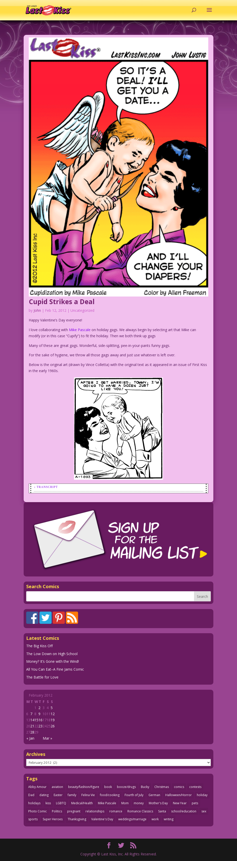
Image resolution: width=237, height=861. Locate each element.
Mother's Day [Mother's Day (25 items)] (158, 803)
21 (32, 726)
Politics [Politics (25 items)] (57, 811)
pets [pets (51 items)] (195, 803)
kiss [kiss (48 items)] (48, 803)
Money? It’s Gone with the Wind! (52, 661)
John (37, 310)
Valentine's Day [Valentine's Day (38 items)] (102, 819)
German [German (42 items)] (154, 795)
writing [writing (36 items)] (168, 819)
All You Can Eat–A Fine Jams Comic (55, 669)
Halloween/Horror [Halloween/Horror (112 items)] (178, 795)
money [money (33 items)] (139, 803)
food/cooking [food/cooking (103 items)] (110, 795)
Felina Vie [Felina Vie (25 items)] (88, 795)
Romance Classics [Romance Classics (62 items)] (140, 811)
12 (53, 713)
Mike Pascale (80, 329)
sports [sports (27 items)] (33, 819)
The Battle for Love (42, 677)
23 (40, 726)
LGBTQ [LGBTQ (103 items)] (61, 803)
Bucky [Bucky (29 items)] (145, 787)
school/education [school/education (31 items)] (183, 811)
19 (53, 719)
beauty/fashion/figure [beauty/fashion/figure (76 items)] (83, 787)
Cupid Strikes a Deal (62, 301)
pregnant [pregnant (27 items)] (73, 811)
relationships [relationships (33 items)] (94, 811)
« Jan (30, 738)
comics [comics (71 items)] (179, 787)
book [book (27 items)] (108, 787)
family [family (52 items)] (72, 795)
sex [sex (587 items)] (203, 811)
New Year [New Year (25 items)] (180, 803)
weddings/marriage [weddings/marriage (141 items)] (132, 819)
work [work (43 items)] (155, 819)
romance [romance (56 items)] (115, 811)
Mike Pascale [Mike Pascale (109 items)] (107, 803)
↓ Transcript (46, 487)
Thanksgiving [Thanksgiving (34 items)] (77, 819)
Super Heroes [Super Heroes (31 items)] (53, 819)
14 (32, 719)
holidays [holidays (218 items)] (34, 803)
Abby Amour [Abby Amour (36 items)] (37, 787)
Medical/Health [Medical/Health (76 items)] (82, 803)
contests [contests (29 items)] (195, 787)
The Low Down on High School (52, 653)
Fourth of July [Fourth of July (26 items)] (134, 795)
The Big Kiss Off (39, 645)
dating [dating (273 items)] (44, 795)
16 (40, 719)
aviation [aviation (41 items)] (57, 787)
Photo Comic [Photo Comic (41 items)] (37, 811)
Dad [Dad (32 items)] (31, 795)
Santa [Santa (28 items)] (162, 811)
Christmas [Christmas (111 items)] (161, 787)
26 (53, 726)
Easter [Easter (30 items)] (58, 795)
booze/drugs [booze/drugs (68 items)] (126, 787)
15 (36, 719)
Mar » (47, 738)
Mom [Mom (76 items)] (125, 803)
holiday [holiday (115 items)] (202, 795)
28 (32, 732)
